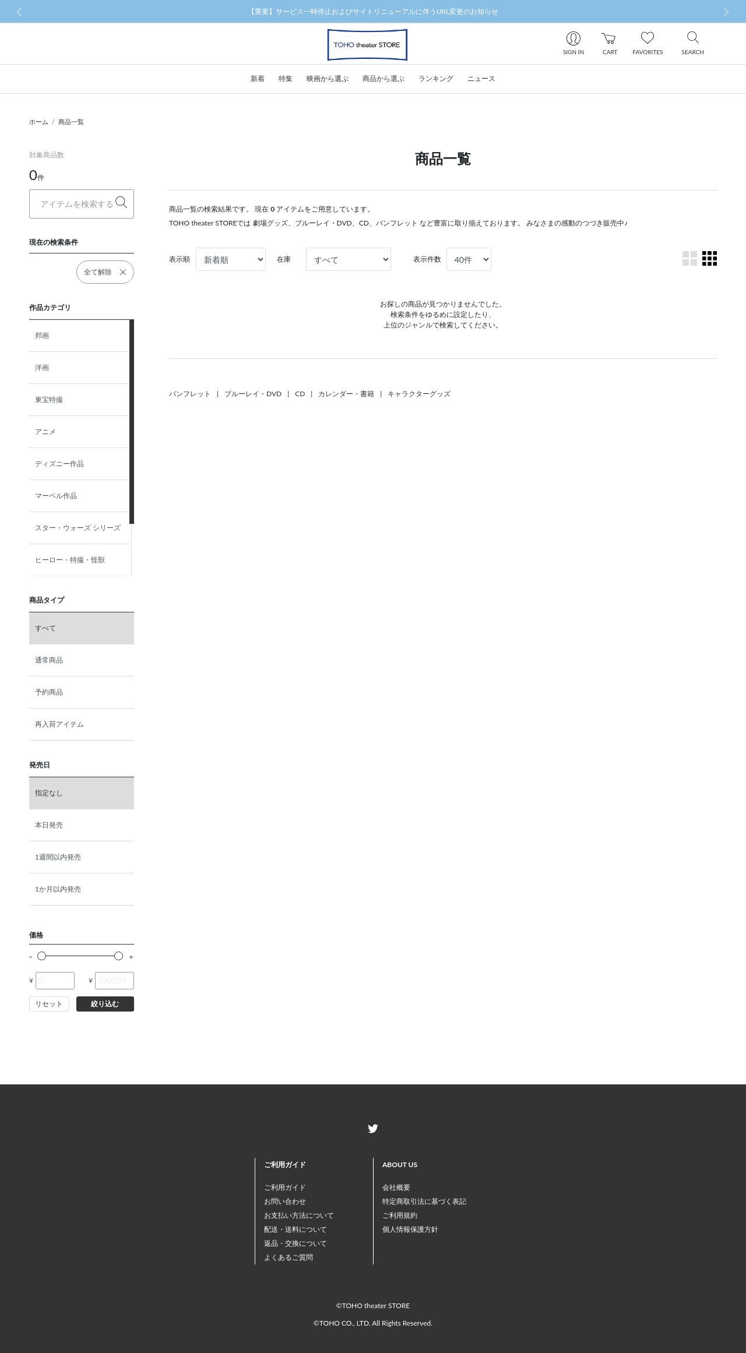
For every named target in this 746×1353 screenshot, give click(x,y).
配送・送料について (295, 1229)
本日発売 (49, 824)
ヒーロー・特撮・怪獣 (70, 559)
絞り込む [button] (105, 1003)
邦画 (42, 335)
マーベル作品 (56, 495)
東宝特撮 (49, 399)
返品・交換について (295, 1243)
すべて (45, 627)
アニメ (45, 431)
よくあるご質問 (288, 1257)
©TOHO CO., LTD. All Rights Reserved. (373, 1323)
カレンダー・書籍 (346, 393)
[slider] (41, 956)
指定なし (49, 792)
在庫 (284, 259)
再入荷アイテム (59, 724)
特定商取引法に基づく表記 (424, 1201)
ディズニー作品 (59, 463)
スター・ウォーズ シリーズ (78, 527)
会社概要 (396, 1187)
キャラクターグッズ (419, 393)
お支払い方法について (299, 1215)
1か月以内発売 (58, 889)
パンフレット (190, 393)
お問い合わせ (285, 1201)
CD (300, 393)
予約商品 (49, 692)
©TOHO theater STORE (373, 1305)
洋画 (42, 367)
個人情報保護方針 (410, 1229)
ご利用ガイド (285, 1187)
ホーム (38, 121)
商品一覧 (71, 121)
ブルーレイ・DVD (252, 393)
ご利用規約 (399, 1215)
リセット (49, 1003)
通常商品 (49, 660)
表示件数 (427, 259)
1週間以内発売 (58, 856)
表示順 (179, 259)
